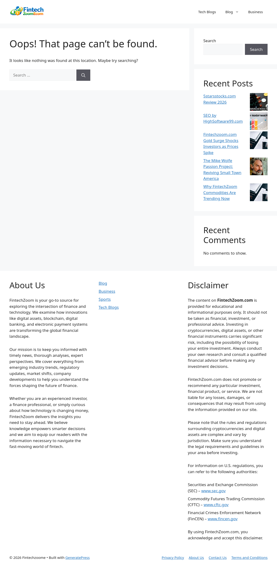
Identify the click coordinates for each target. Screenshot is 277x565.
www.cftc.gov (216, 504)
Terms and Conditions (249, 557)
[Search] (83, 75)
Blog (234, 12)
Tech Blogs (207, 11)
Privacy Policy (173, 557)
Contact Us (218, 557)
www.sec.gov (213, 490)
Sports (105, 299)
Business (255, 11)
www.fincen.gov (223, 518)
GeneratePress (77, 557)
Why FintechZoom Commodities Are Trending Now (220, 192)
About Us (196, 557)
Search (209, 40)
